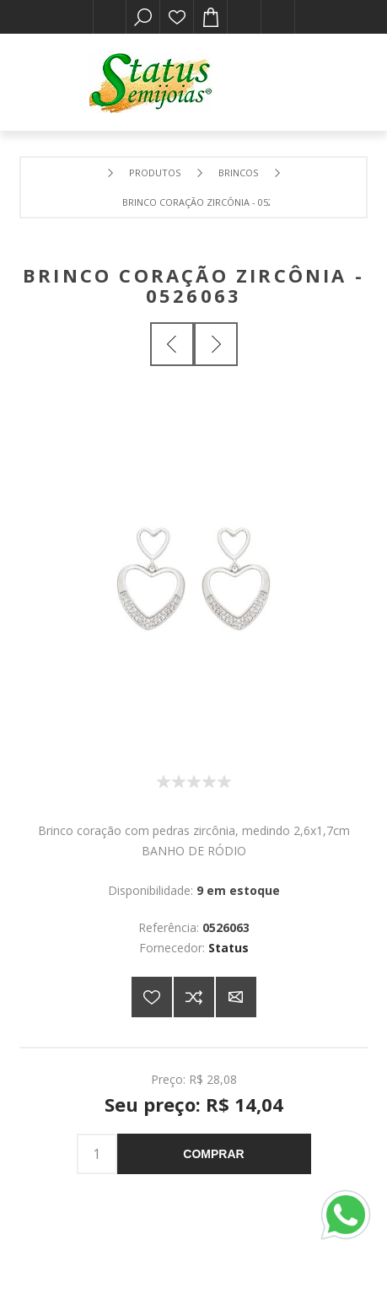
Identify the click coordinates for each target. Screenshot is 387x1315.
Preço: (168, 1079)
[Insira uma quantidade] (97, 1154)
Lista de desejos (177, 17)
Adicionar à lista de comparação (194, 997)
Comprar (213, 1154)
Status (228, 948)
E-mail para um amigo (236, 997)
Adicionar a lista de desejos (152, 997)
